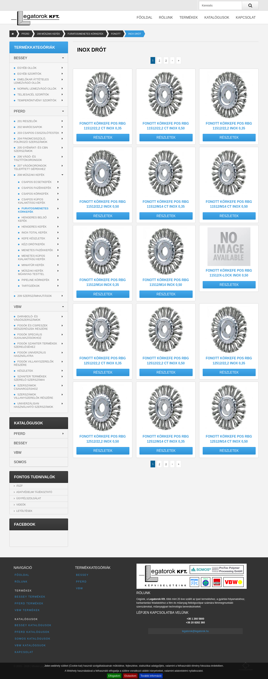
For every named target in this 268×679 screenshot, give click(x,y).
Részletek (102, 137)
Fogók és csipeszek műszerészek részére (31, 327)
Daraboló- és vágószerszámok (27, 318)
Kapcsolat (246, 17)
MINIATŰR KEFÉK (33, 265)
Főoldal (144, 17)
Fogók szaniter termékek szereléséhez (35, 345)
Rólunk (166, 17)
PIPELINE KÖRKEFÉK (35, 280)
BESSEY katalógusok (33, 625)
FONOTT (116, 34)
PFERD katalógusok (32, 632)
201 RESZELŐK (27, 121)
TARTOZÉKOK (31, 285)
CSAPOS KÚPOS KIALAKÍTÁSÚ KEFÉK (31, 201)
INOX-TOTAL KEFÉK (34, 232)
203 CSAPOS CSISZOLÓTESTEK (38, 132)
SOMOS (20, 462)
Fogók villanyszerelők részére (34, 363)
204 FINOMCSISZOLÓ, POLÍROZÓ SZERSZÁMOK (30, 140)
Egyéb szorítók (29, 73)
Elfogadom (114, 675)
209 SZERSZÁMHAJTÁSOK (34, 295)
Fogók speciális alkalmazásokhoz (28, 336)
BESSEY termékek (30, 596)
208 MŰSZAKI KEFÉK (48, 34)
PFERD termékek (29, 603)
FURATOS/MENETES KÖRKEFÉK (85, 34)
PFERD (25, 34)
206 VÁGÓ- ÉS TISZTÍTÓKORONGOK (28, 158)
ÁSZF (19, 485)
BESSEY (20, 58)
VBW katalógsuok (30, 645)
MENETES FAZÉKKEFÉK (37, 250)
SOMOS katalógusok (32, 638)
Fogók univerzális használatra (30, 354)
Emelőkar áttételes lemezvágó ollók (31, 81)
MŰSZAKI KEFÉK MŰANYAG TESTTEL (31, 272)
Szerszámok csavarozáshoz (26, 387)
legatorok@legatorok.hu (195, 631)
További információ (150, 675)
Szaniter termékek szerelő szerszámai (30, 378)
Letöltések (24, 511)
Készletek (25, 370)
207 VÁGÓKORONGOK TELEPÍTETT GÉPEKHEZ (30, 167)
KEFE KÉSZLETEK (33, 238)
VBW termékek (27, 610)
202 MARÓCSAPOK (29, 127)
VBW (17, 307)
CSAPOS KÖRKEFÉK (35, 193)
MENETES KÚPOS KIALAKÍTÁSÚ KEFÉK (31, 257)
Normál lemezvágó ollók (37, 88)
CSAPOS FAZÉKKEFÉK (36, 187)
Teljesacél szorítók (33, 94)
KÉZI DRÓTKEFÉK (33, 244)
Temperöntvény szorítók (37, 100)
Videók (21, 504)
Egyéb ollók (27, 67)
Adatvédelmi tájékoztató (34, 492)
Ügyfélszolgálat (28, 498)
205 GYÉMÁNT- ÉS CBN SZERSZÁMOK (31, 149)
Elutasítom (130, 675)
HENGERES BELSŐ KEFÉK (32, 219)
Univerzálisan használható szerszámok (33, 405)
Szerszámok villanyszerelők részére (33, 396)
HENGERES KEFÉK (34, 226)
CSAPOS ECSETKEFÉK (37, 182)
